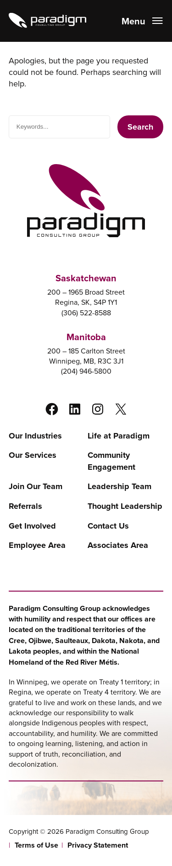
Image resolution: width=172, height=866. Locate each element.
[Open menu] (142, 21)
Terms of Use (36, 845)
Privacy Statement (97, 845)
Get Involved (32, 526)
